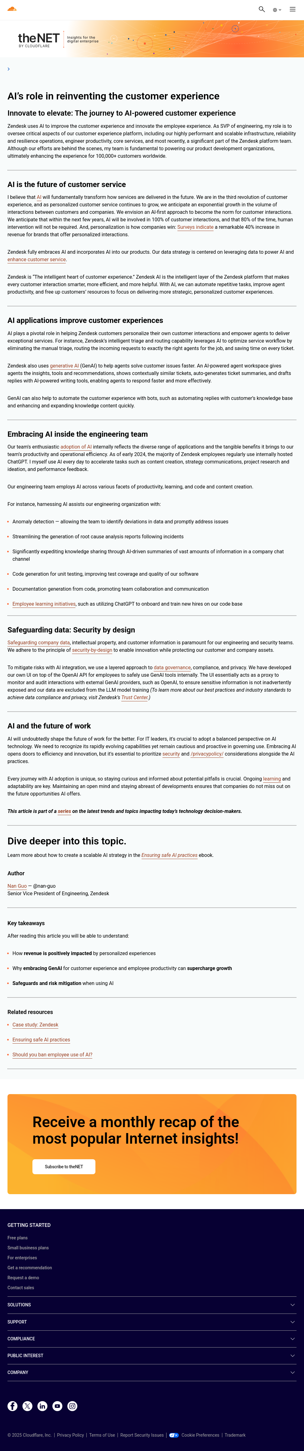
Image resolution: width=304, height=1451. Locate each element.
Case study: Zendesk (35, 1025)
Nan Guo (17, 886)
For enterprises (22, 1257)
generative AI (65, 366)
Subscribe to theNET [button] (64, 1166)
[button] (277, 10)
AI (39, 197)
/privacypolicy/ (207, 754)
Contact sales (20, 1287)
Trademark (235, 1435)
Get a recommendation (29, 1267)
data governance (172, 667)
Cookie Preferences (194, 1435)
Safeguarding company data (38, 643)
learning (272, 779)
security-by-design (92, 650)
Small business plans (28, 1247)
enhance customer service (36, 259)
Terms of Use (102, 1435)
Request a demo (23, 1277)
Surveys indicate (195, 227)
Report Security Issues (142, 1435)
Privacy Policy (70, 1435)
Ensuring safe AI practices (41, 1040)
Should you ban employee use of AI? (52, 1055)
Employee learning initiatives (43, 604)
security (171, 754)
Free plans (17, 1237)
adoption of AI (76, 447)
